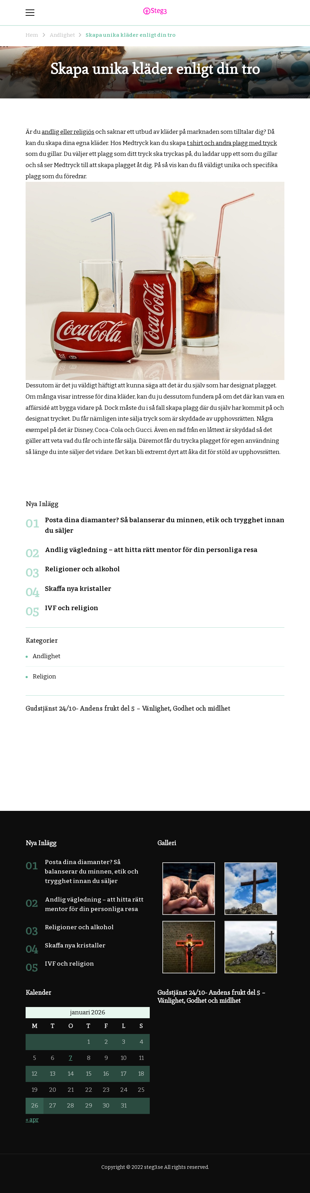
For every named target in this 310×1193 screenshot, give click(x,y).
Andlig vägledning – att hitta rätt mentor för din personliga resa (151, 550)
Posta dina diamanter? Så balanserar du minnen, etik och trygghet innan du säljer (92, 871)
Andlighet (46, 656)
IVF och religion (71, 608)
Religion (44, 676)
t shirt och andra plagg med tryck (232, 143)
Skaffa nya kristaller (78, 589)
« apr (32, 1119)
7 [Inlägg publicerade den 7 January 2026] (70, 1058)
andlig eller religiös (68, 132)
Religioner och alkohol (82, 569)
